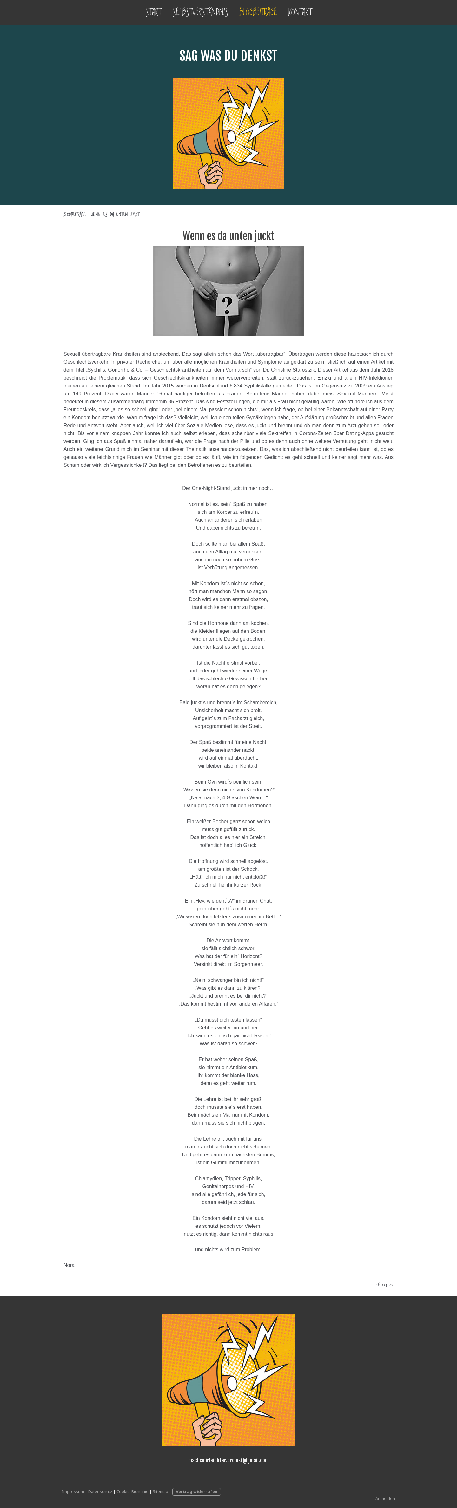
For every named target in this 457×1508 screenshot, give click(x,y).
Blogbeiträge (258, 12)
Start (153, 12)
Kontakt (300, 12)
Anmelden (385, 1498)
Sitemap (160, 1491)
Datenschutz (100, 1491)
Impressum (73, 1491)
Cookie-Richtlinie (132, 1491)
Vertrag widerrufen (196, 1491)
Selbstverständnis (200, 12)
